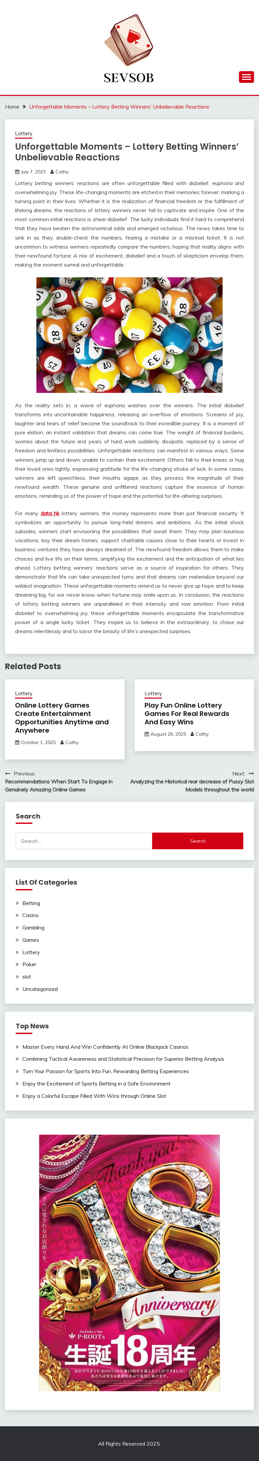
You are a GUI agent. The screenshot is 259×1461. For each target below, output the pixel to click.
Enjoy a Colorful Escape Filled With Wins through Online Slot (94, 1095)
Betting (31, 903)
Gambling (33, 927)
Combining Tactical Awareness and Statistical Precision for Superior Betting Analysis (123, 1058)
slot (26, 976)
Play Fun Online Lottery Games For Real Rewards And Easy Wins (187, 714)
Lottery (23, 133)
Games (30, 939)
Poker (29, 964)
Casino (30, 915)
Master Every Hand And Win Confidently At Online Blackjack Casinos (105, 1046)
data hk (50, 513)
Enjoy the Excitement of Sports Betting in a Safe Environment (96, 1083)
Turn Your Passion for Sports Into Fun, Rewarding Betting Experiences (105, 1071)
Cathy (61, 172)
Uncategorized (40, 989)
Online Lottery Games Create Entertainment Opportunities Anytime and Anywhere (62, 718)
